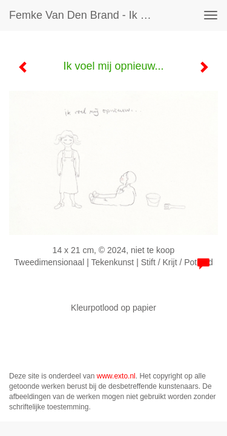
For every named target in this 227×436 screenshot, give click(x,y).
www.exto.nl (116, 376)
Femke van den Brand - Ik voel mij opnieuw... (87, 15)
